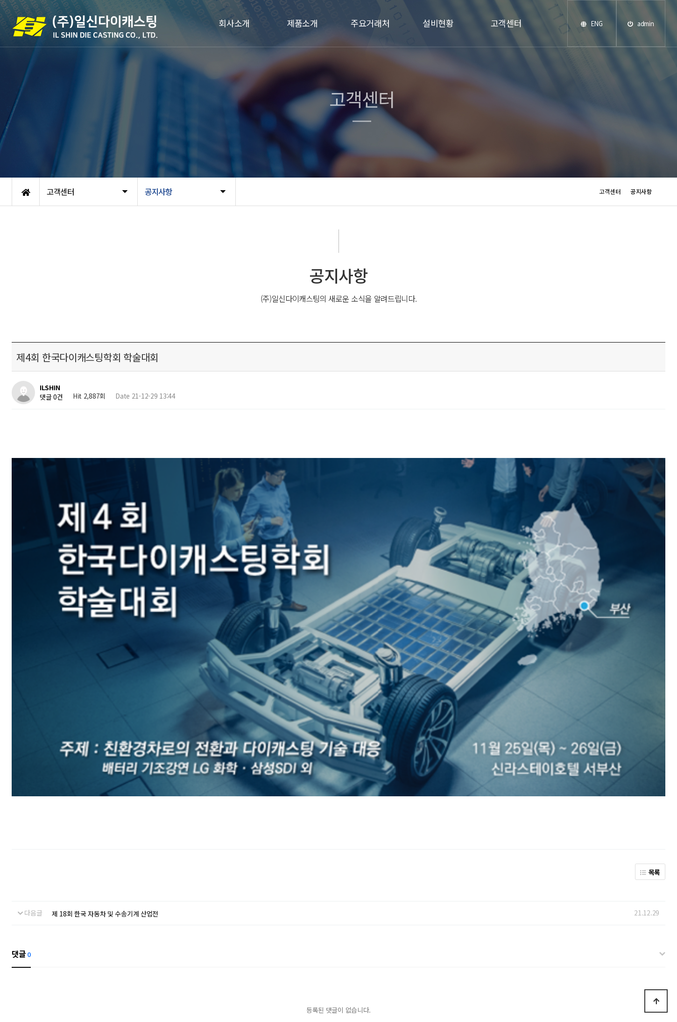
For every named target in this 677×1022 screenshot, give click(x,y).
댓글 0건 (51, 396)
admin (641, 23)
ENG (592, 23)
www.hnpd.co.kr (389, 976)
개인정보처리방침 (199, 993)
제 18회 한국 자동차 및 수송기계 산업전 (105, 729)
